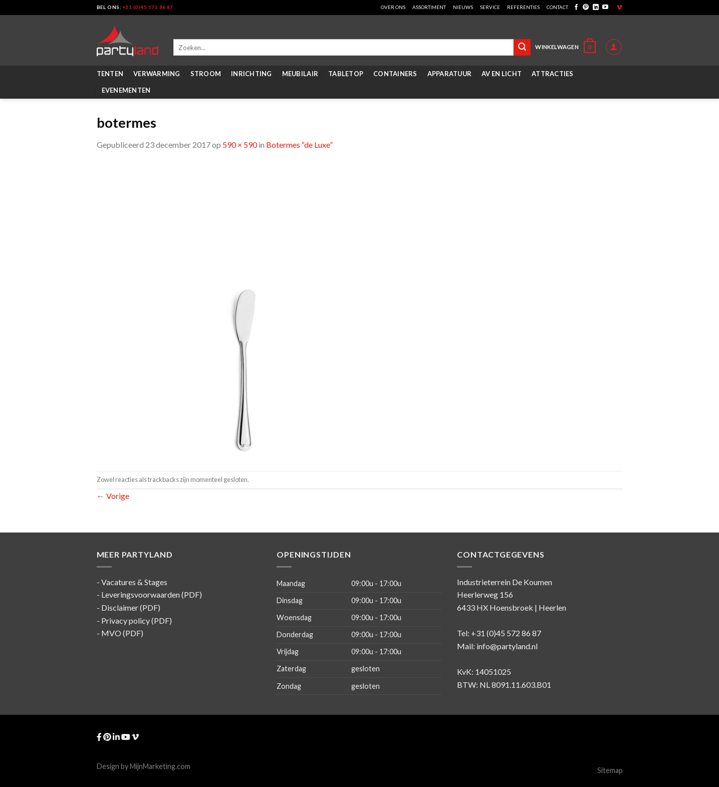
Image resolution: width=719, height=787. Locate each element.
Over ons (393, 7)
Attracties (553, 74)
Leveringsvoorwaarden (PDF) (151, 594)
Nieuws (463, 7)
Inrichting (251, 74)
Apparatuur (449, 74)
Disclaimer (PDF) (130, 607)
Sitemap (610, 770)
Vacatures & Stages (134, 582)
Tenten (110, 74)
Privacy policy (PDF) (136, 620)
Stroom (205, 74)
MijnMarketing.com (160, 766)
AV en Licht (502, 74)
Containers (395, 74)
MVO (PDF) (122, 633)
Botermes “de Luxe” (299, 144)
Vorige (113, 495)
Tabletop (345, 74)
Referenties (523, 7)
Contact (557, 7)
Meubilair (300, 74)
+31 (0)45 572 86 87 (148, 7)
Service (490, 7)
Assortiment (429, 7)
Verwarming (156, 74)
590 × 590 (239, 144)
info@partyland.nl (507, 646)
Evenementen (126, 90)
